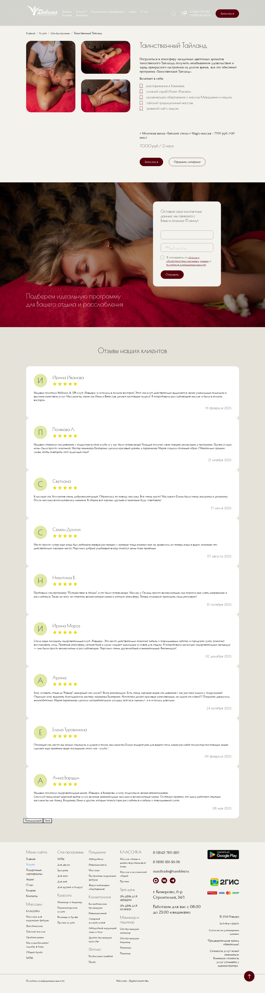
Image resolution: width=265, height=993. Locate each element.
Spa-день (63, 876)
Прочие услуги (66, 928)
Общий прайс (34, 958)
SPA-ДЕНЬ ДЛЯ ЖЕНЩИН (129, 904)
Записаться (227, 13)
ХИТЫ (29, 964)
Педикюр (125, 959)
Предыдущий (33, 827)
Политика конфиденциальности (45, 986)
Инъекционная (98, 919)
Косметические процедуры (98, 911)
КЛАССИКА (33, 917)
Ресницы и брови (67, 923)
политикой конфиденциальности (186, 271)
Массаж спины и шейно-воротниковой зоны (133, 869)
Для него (63, 882)
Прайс (92, 967)
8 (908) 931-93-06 (200, 15)
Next (47, 827)
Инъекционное (98, 871)
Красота (64, 901)
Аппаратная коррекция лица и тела (103, 935)
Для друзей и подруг (70, 893)
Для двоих (63, 871)
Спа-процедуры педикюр (130, 945)
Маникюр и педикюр (70, 908)
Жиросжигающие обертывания (99, 893)
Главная (67, 11)
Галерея (67, 15)
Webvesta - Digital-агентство (132, 986)
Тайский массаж (36, 938)
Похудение (97, 858)
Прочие (124, 887)
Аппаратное (96, 865)
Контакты (82, 15)
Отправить (172, 281)
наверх (249, 976)
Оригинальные (35, 943)
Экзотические (34, 932)
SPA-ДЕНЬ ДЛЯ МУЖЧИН (129, 913)
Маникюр (125, 953)
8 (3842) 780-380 (200, 11)
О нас (144, 11)
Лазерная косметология (97, 926)
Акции (132, 11)
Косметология (100, 903)
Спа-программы (61, 33)
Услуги (43, 33)
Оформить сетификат (187, 168)
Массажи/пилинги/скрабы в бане (37, 950)
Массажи (34, 910)
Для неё (62, 887)
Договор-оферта (229, 929)
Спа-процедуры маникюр (130, 936)
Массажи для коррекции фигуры (38, 924)
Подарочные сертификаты (107, 11)
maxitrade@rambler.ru (173, 877)
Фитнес (95, 955)
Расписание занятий (101, 962)
